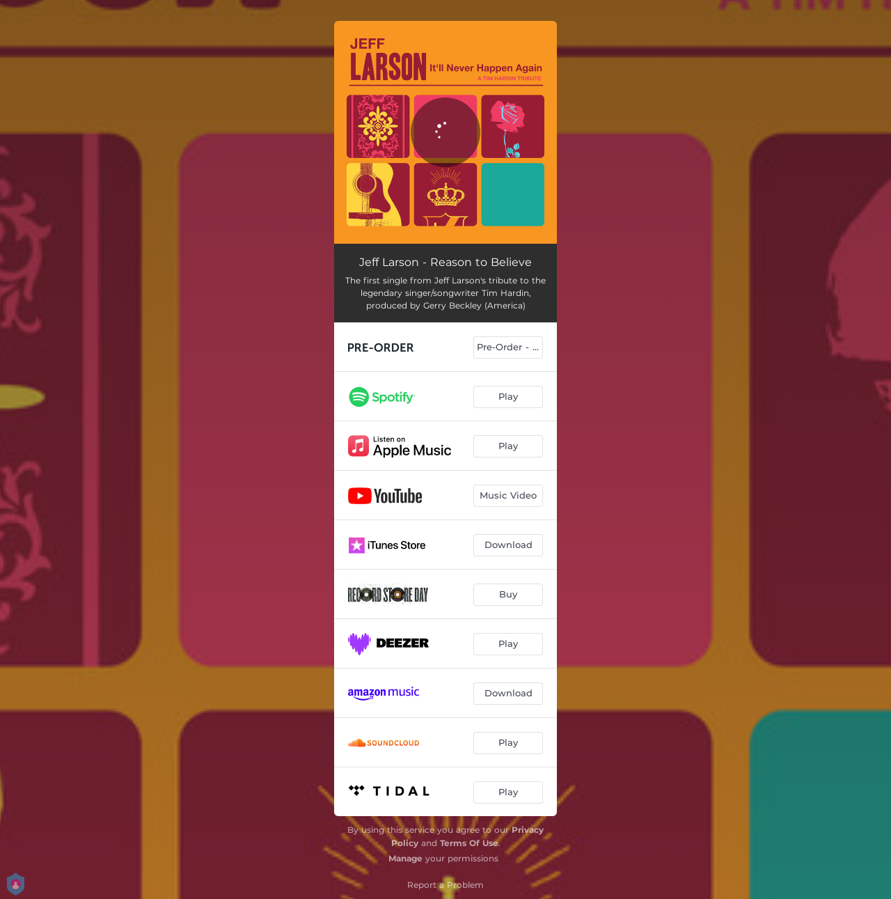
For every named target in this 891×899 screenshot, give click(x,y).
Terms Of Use (469, 843)
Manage (405, 858)
